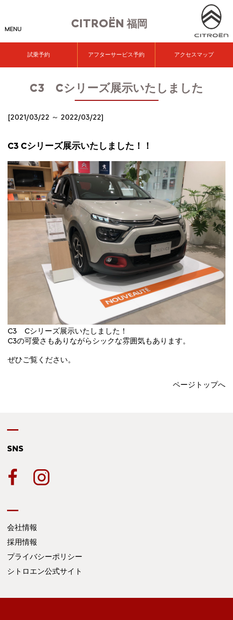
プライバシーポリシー (44, 556)
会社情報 (22, 527)
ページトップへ (199, 384)
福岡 (109, 23)
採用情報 (22, 542)
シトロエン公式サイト (44, 571)
